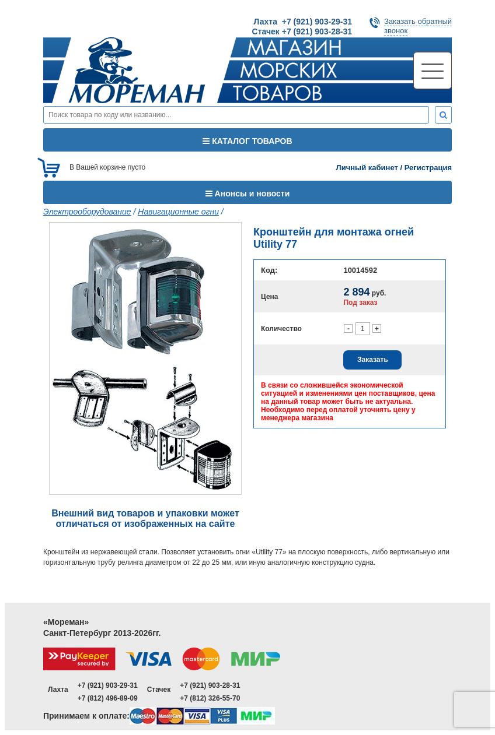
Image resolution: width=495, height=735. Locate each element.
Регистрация (428, 167)
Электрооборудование (87, 211)
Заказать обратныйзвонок (418, 26)
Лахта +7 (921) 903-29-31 (303, 21)
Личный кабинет (367, 167)
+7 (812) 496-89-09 (108, 698)
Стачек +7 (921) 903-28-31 (302, 31)
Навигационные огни (178, 211)
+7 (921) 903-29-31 (108, 685)
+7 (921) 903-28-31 (210, 685)
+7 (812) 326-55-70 (210, 698)
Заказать (372, 360)
